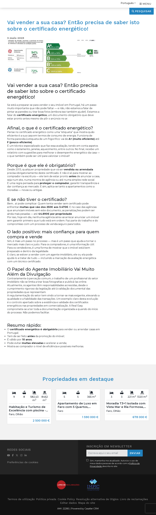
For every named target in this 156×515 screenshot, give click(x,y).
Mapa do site (86, 502)
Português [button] (127, 3)
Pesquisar (141, 11)
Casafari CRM (92, 508)
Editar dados (68, 502)
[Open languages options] (145, 4)
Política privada (46, 499)
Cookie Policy (66, 499)
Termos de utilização (21, 499)
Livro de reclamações (134, 499)
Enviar (135, 453)
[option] (29, 409)
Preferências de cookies (22, 462)
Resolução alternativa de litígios (97, 499)
